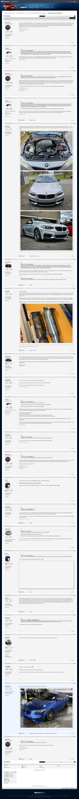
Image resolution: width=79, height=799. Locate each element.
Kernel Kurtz (34, 733)
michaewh (7, 686)
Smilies (5, 779)
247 (63, 16)
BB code (5, 778)
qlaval (44, 733)
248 (64, 16)
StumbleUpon (7, 767)
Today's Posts (47, 7)
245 (59, 16)
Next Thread (42, 769)
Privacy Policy (31, 796)
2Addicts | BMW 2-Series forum (10, 13)
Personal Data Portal (47, 796)
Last (73, 16)
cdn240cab (50, 733)
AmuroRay (7, 262)
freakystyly (30, 350)
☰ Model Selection (15, 1)
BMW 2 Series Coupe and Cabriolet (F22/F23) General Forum (37, 13)
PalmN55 (7, 637)
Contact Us (63, 788)
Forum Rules (6, 782)
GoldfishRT (7, 380)
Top (76, 788)
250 (68, 16)
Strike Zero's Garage (22, 365)
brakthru (7, 617)
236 (52, 16)
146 (49, 16)
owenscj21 (7, 529)
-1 (8, 63)
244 (57, 16)
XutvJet (7, 48)
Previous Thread (37, 769)
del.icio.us (24, 767)
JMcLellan (7, 22)
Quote (72, 42)
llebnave (38, 733)
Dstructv (7, 126)
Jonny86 (7, 291)
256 (69, 16)
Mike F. (7, 598)
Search (52, 7)
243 (56, 16)
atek (6, 480)
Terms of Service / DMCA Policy (38, 796)
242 (54, 16)
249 (66, 16)
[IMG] (5, 780)
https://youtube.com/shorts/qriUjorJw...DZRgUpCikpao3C (30, 483)
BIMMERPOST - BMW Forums (70, 788)
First (46, 16)
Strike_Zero (8, 356)
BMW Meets (37, 7)
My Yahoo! (42, 767)
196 (51, 16)
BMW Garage (31, 7)
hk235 (53, 733)
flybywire (46, 733)
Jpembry (55, 733)
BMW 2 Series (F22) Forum (21, 13)
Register (74, 1)
